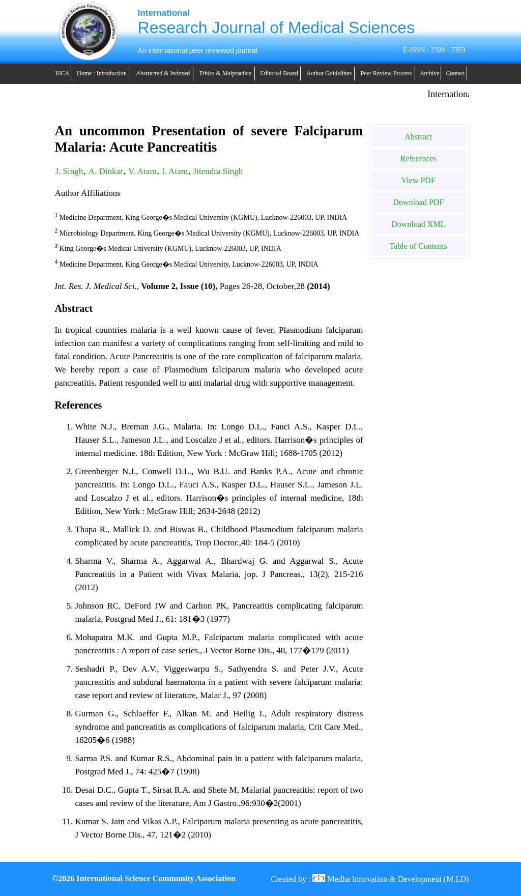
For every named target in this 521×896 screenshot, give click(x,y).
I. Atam (175, 171)
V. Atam (142, 171)
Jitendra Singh (218, 171)
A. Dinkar (106, 171)
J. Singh (69, 171)
